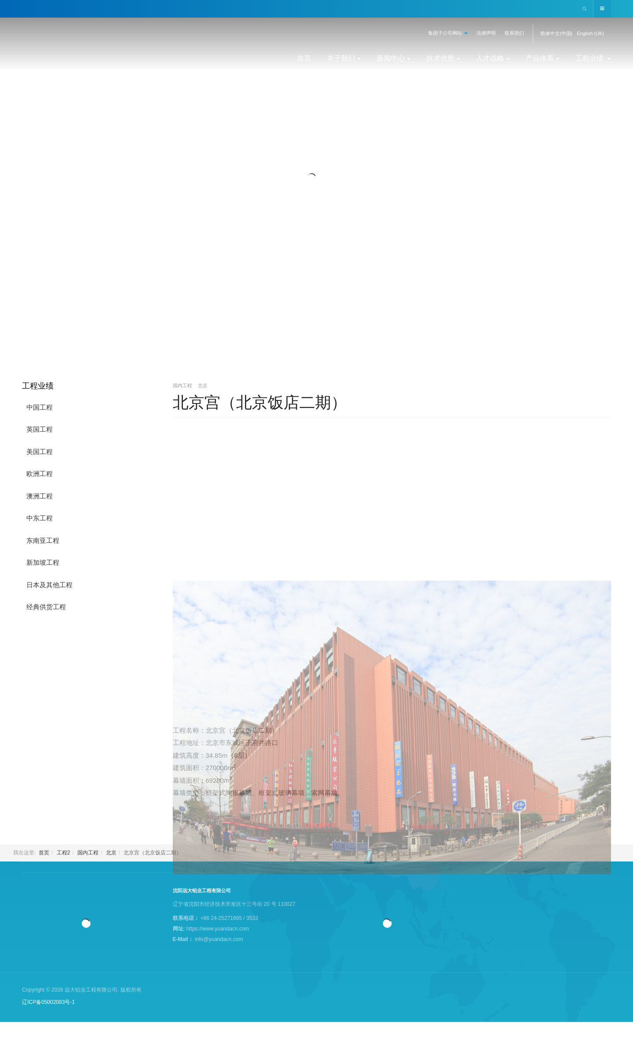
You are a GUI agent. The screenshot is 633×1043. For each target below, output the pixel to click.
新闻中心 (394, 58)
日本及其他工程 (49, 585)
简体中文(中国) (556, 33)
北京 (111, 853)
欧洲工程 (39, 473)
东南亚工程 (42, 540)
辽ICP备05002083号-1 (48, 1002)
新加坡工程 (42, 562)
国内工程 (87, 853)
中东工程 (39, 518)
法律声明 (486, 33)
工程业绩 (593, 58)
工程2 (63, 853)
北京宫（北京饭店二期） (260, 402)
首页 (304, 58)
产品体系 (543, 58)
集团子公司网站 (448, 33)
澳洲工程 (39, 496)
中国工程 (39, 407)
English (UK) (590, 33)
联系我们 (514, 33)
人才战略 (493, 58)
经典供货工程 (46, 607)
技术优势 (443, 58)
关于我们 (344, 58)
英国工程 (39, 429)
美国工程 (39, 451)
